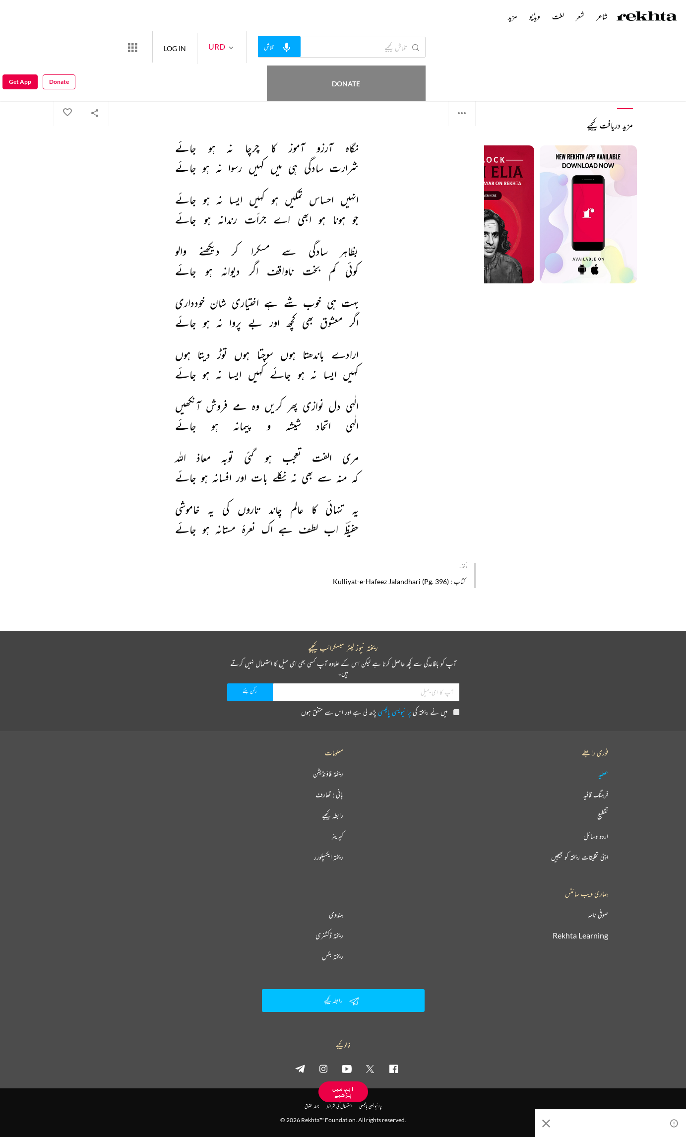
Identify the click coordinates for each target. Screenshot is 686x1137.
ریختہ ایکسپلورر (328, 857)
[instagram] (323, 1068)
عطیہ (603, 774)
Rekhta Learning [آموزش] (580, 935)
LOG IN (211, 47)
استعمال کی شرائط (339, 1106)
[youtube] (347, 1068)
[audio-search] (315, 46)
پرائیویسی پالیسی (394, 712)
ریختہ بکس (332, 956)
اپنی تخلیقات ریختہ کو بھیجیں (579, 857)
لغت (558, 16)
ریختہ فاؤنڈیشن (328, 774)
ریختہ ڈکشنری (329, 935)
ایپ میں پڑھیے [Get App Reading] (343, 1091)
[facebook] (393, 1068)
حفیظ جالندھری (461, 74)
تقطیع (602, 815)
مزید (512, 16)
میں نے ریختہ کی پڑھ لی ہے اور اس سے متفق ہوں (380, 712)
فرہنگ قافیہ (595, 795)
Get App (20, 47)
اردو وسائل (595, 836)
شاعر (602, 16)
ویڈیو (534, 16)
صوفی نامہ (598, 915)
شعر (580, 16)
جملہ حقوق (312, 1106)
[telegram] (300, 1068)
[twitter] (370, 1068)
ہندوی (336, 915)
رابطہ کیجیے (332, 815)
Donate (117, 47)
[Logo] (647, 17)
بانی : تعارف (329, 795)
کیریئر (337, 836)
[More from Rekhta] (169, 47)
